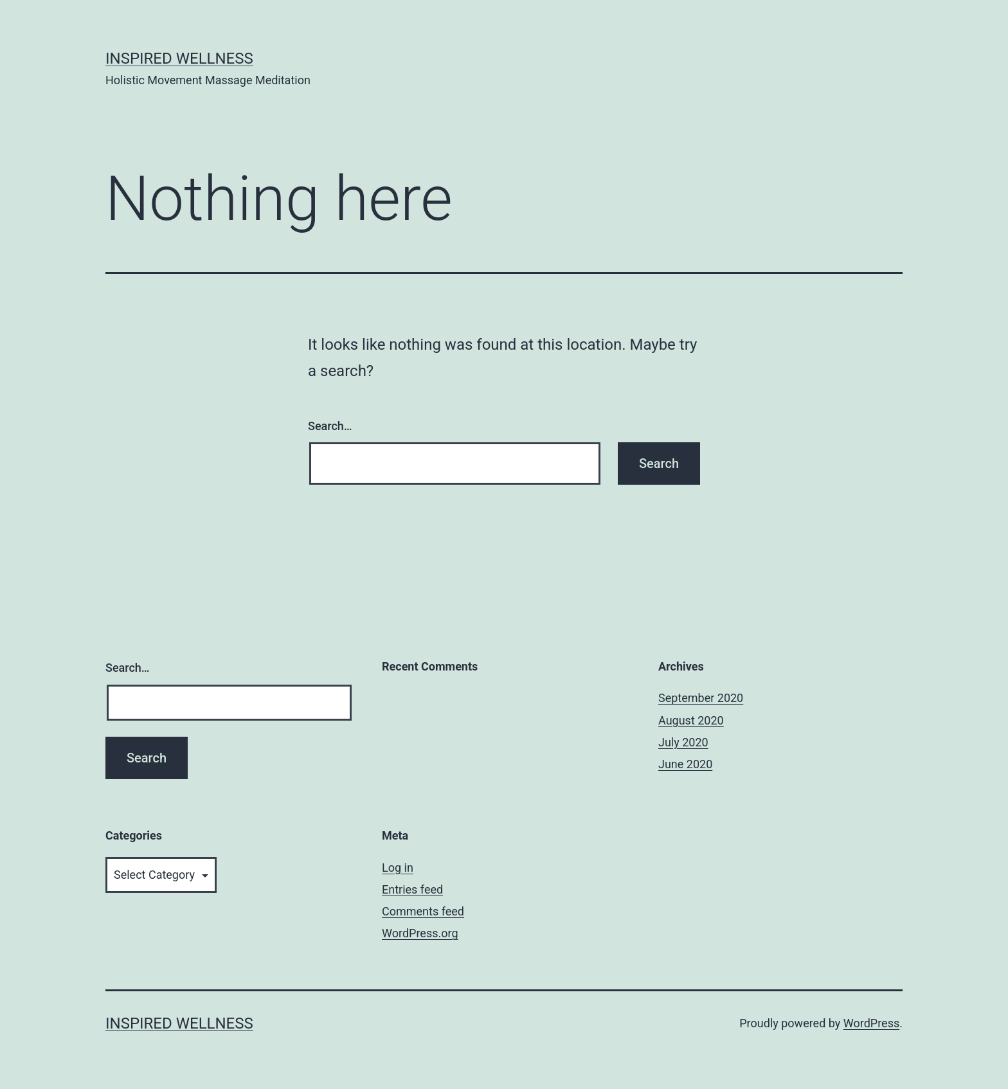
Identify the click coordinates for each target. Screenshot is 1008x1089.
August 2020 (691, 720)
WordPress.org (420, 933)
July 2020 (683, 742)
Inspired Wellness (179, 59)
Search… (330, 426)
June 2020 (685, 764)
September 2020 (700, 698)
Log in (397, 867)
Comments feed (423, 911)
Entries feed (412, 889)
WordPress (871, 1023)
